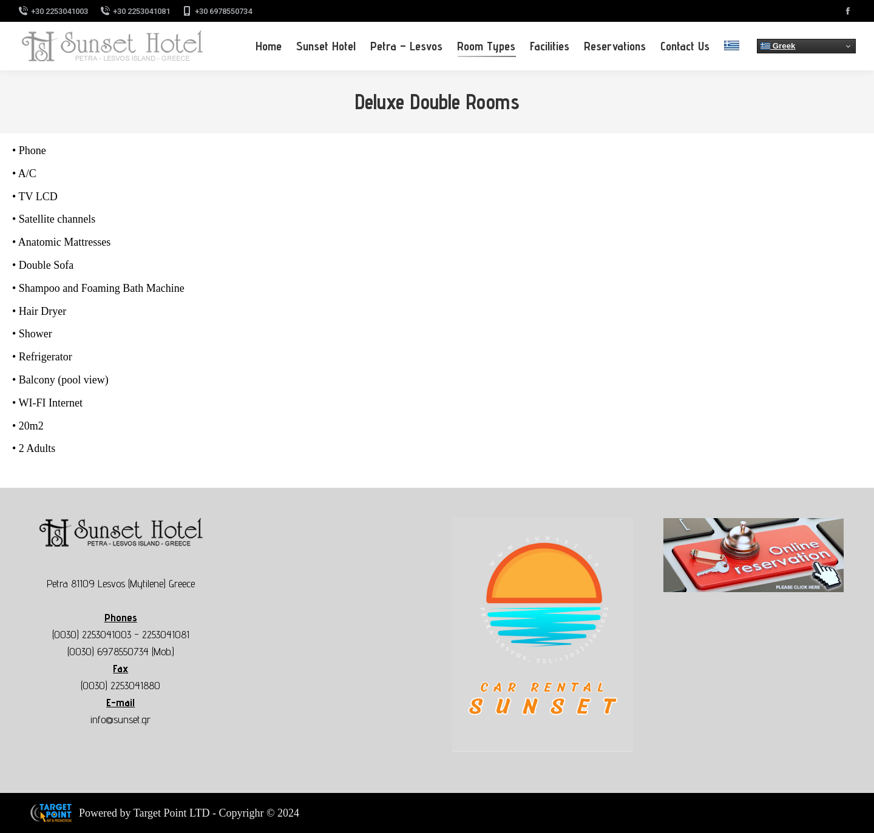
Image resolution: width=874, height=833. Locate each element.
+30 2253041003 (53, 11)
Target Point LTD (172, 813)
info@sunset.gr (120, 719)
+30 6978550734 (217, 11)
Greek (778, 46)
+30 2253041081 (135, 11)
